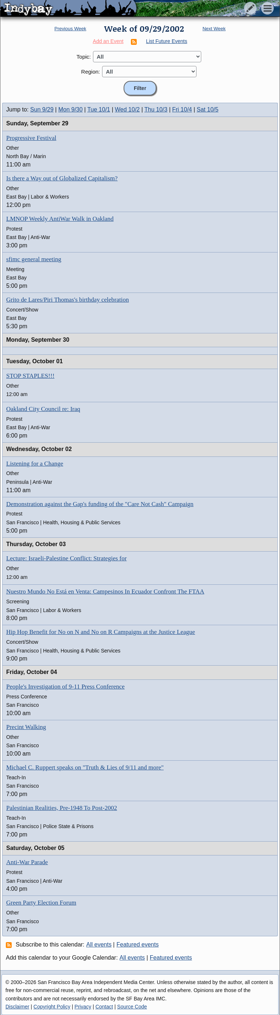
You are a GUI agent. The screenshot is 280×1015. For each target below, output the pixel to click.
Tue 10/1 (98, 109)
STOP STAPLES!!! (30, 375)
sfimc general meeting (33, 259)
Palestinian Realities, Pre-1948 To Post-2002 (61, 807)
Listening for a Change (34, 463)
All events (99, 944)
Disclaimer (17, 1007)
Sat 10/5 (208, 109)
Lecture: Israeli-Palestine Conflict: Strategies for (66, 558)
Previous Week (70, 28)
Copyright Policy (52, 1007)
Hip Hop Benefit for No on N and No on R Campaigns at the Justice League (100, 631)
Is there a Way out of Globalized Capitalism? (62, 178)
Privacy (82, 1007)
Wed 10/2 (127, 109)
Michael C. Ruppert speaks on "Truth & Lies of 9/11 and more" (85, 767)
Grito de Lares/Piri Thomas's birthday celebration (67, 299)
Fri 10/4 (182, 109)
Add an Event (108, 41)
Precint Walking (26, 727)
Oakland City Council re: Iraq (43, 408)
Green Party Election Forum (41, 902)
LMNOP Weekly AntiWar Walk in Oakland (59, 218)
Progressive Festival (31, 137)
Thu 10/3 (155, 109)
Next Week (213, 28)
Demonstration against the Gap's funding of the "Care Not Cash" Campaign (100, 504)
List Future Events (166, 41)
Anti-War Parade (27, 862)
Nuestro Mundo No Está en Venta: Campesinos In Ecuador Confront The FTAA (105, 591)
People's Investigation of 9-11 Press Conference (65, 686)
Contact (104, 1007)
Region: (90, 71)
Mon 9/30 (70, 109)
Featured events (138, 944)
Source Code (132, 1007)
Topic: (84, 57)
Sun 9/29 (42, 109)
